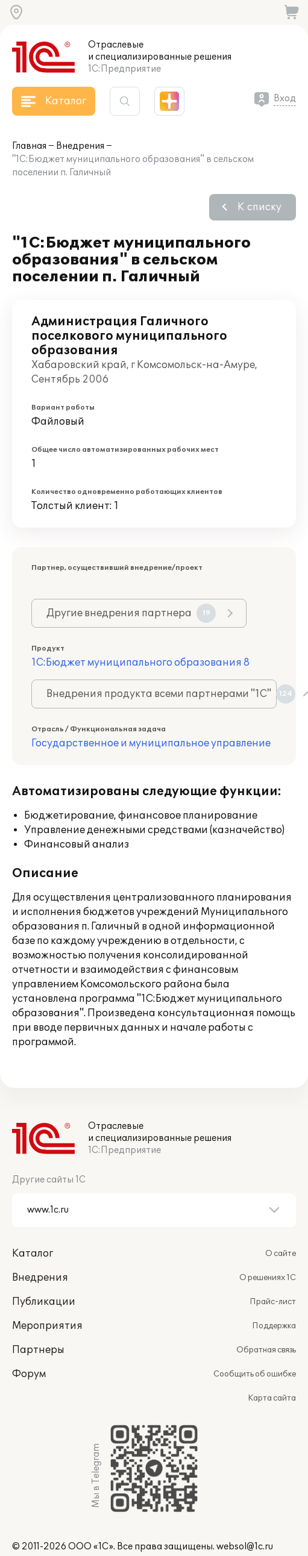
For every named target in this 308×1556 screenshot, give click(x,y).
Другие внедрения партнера (131, 613)
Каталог (32, 1254)
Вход (285, 98)
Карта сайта (272, 1398)
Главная (29, 146)
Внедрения (80, 146)
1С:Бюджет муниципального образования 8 (140, 663)
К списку (259, 207)
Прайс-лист (273, 1302)
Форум (29, 1374)
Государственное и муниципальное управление (151, 743)
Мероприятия (47, 1326)
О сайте (280, 1253)
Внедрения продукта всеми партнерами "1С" (161, 694)
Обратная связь (266, 1350)
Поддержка (274, 1326)
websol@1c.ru (244, 1547)
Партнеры (38, 1350)
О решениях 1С (267, 1278)
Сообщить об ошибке (254, 1374)
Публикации (43, 1302)
